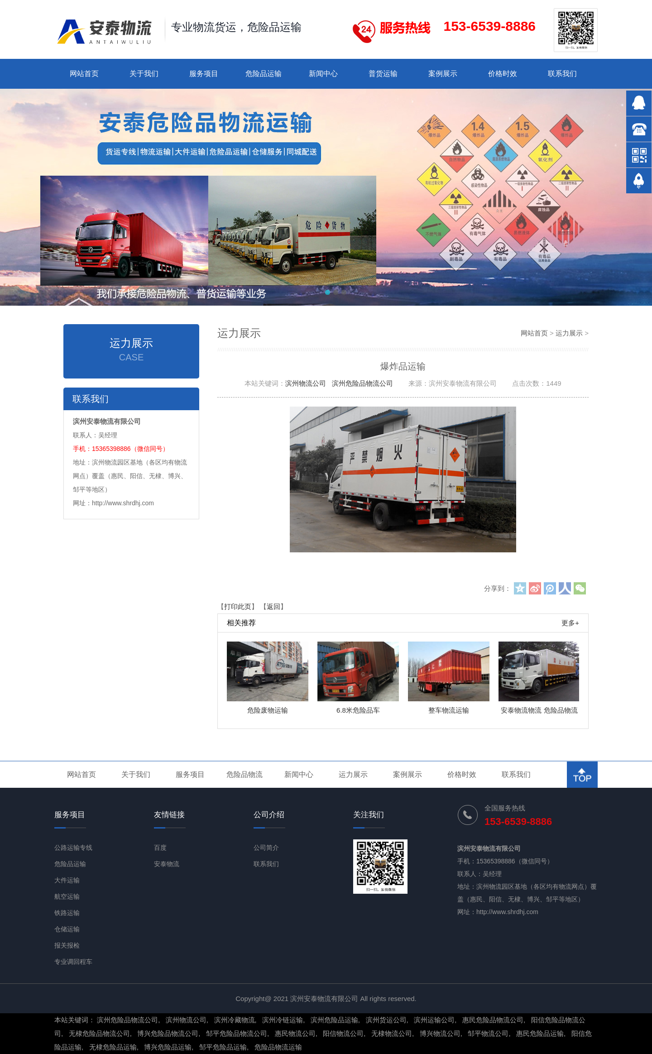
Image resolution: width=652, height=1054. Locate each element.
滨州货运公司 (386, 1020)
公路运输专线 (73, 847)
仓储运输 (67, 929)
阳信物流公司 (343, 1033)
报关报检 (67, 945)
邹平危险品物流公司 (236, 1033)
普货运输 (383, 73)
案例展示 (442, 73)
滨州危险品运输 (334, 1020)
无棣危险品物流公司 (99, 1033)
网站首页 (84, 73)
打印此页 (237, 606)
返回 (273, 606)
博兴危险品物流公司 (167, 1033)
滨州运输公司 (434, 1020)
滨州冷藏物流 (234, 1020)
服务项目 (203, 73)
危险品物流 (244, 774)
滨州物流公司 (305, 383)
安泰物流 (166, 863)
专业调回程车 (73, 961)
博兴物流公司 (440, 1033)
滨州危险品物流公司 (362, 383)
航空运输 (67, 896)
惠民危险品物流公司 (492, 1020)
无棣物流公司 (391, 1033)
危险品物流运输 (278, 1047)
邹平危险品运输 (223, 1047)
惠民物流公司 (295, 1033)
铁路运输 (67, 912)
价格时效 (502, 73)
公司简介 (266, 847)
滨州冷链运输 (282, 1020)
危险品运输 (263, 73)
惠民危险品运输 (540, 1033)
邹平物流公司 (488, 1033)
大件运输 (67, 880)
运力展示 (569, 333)
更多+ (570, 623)
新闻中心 (323, 73)
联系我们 (562, 73)
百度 (160, 847)
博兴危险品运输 (168, 1047)
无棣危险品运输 (113, 1047)
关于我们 (143, 73)
